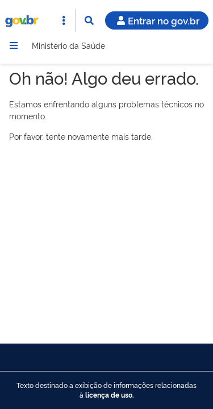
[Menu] (14, 45)
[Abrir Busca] (89, 20)
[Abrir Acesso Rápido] (64, 20)
